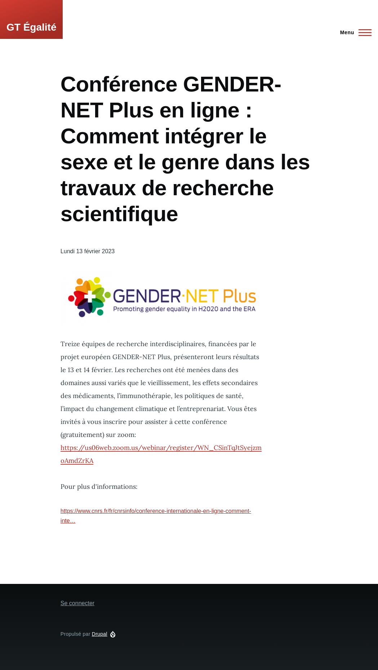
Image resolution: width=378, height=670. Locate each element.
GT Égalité (31, 27)
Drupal (99, 634)
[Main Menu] (354, 32)
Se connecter (77, 603)
